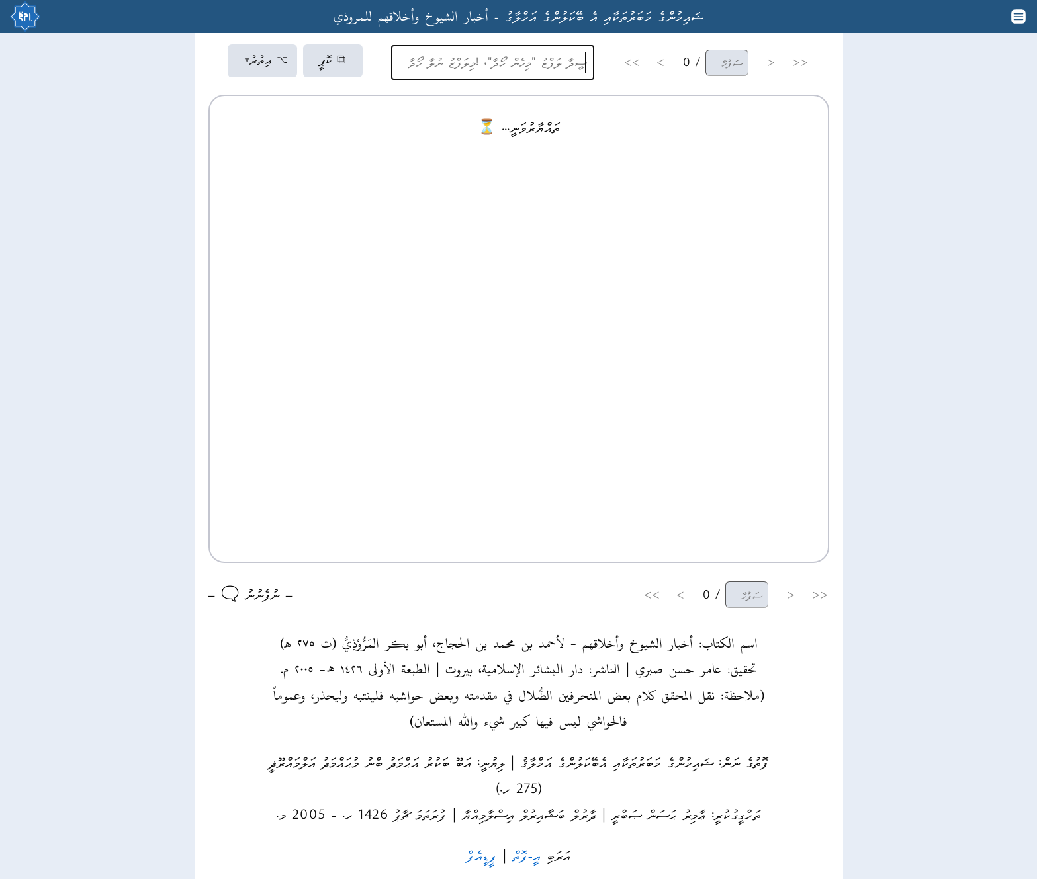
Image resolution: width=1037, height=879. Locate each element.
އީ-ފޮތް (526, 855)
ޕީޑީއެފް (482, 855)
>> (632, 62)
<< (800, 62)
